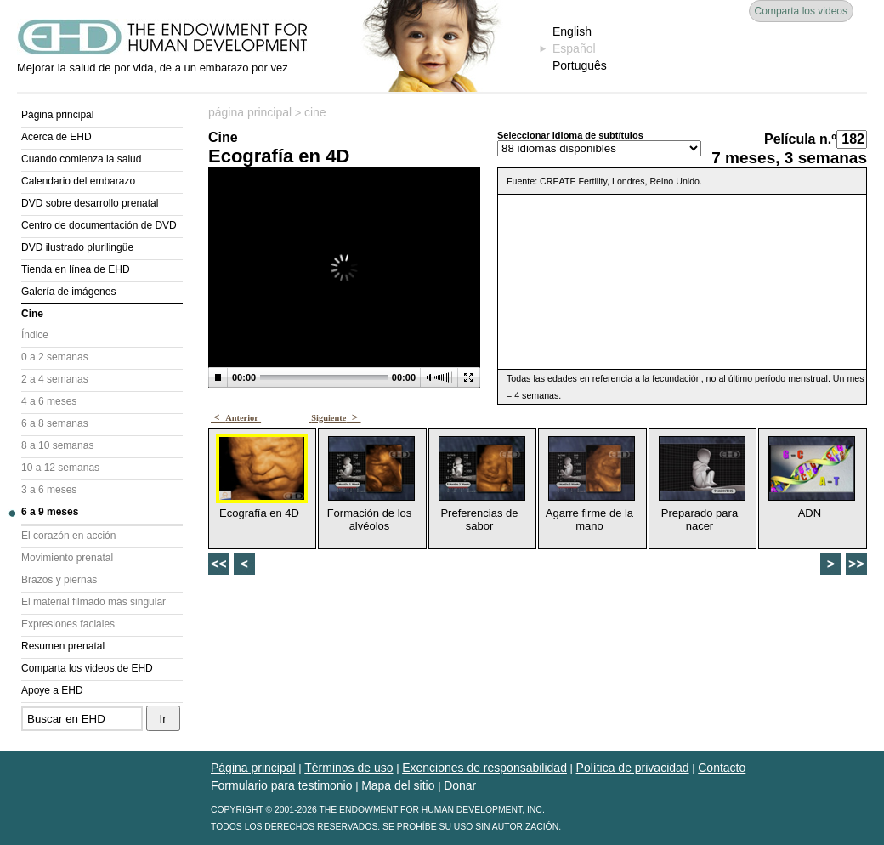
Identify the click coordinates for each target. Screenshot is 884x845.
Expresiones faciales (68, 624)
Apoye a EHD (52, 690)
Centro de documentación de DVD (99, 225)
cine (315, 112)
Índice (34, 335)
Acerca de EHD (56, 137)
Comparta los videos (801, 11)
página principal (250, 112)
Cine (32, 314)
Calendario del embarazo (78, 181)
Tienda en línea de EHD (75, 269)
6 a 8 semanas (54, 423)
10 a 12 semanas (60, 468)
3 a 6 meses (48, 490)
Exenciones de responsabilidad (484, 767)
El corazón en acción (68, 536)
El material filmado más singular (93, 602)
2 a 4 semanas (54, 379)
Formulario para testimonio (282, 785)
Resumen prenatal (63, 646)
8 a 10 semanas (57, 445)
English (572, 31)
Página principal (57, 115)
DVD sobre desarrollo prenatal (89, 203)
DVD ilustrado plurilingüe (77, 247)
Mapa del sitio (397, 785)
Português (579, 65)
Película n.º (800, 139)
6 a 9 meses (49, 512)
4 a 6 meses (48, 401)
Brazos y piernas (59, 580)
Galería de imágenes (68, 292)
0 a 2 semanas (54, 357)
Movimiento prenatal (67, 558)
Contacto (721, 767)
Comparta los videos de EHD (87, 668)
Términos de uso (348, 767)
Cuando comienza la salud (81, 159)
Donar (460, 785)
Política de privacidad (632, 767)
